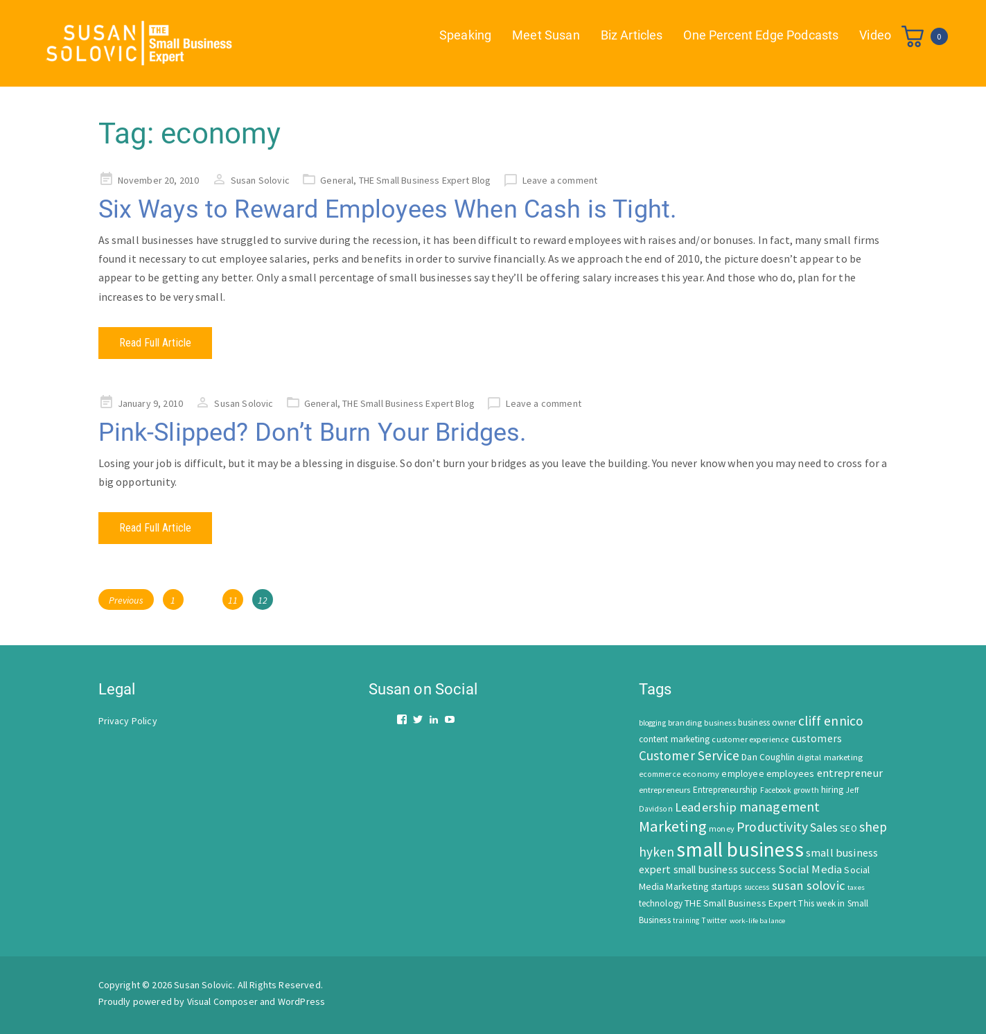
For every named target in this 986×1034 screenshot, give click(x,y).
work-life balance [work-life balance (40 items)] (758, 920)
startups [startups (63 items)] (726, 887)
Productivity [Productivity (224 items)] (772, 826)
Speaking (465, 35)
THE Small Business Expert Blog (425, 180)
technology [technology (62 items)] (661, 903)
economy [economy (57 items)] (701, 774)
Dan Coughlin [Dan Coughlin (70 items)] (768, 757)
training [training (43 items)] (686, 920)
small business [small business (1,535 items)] (739, 849)
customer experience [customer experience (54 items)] (750, 739)
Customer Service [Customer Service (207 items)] (689, 755)
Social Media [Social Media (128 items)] (810, 869)
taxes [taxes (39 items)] (856, 887)
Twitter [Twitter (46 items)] (714, 920)
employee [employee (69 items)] (742, 774)
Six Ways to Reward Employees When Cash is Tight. (387, 209)
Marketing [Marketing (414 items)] (673, 826)
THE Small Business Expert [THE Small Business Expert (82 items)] (740, 903)
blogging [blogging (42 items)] (652, 723)
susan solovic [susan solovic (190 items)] (808, 885)
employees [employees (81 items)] (790, 773)
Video (875, 35)
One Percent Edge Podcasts (760, 35)
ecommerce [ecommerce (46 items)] (659, 774)
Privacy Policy (127, 721)
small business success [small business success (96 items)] (725, 869)
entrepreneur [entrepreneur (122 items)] (850, 773)
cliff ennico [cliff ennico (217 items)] (830, 720)
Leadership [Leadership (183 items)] (706, 807)
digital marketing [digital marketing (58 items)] (830, 757)
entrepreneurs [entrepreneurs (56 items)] (665, 790)
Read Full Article (155, 342)
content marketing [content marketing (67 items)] (674, 739)
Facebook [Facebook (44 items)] (775, 790)
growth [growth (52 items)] (806, 790)
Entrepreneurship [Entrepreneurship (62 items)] (725, 790)
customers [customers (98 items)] (816, 738)
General (336, 180)
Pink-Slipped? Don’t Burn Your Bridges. (312, 432)
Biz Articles (632, 35)
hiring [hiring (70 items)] (832, 790)
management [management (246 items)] (779, 806)
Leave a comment (559, 180)
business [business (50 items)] (719, 722)
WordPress (301, 1001)
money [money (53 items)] (721, 828)
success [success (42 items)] (757, 887)
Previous (126, 600)
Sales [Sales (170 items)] (824, 827)
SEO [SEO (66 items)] (848, 828)
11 (235, 597)
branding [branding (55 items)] (685, 722)
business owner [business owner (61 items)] (767, 722)
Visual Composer (222, 1001)
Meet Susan (546, 35)
